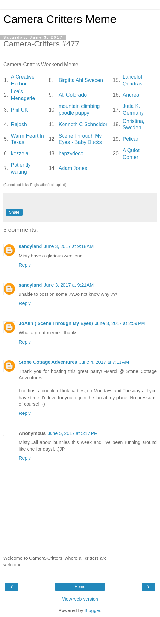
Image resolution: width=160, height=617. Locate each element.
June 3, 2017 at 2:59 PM (120, 323)
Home (80, 586)
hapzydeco (71, 153)
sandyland (30, 246)
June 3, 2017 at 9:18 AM (69, 246)
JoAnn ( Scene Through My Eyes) (56, 323)
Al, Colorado (73, 95)
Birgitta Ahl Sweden (81, 80)
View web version (80, 599)
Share (14, 212)
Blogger (92, 610)
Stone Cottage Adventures (48, 362)
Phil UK (19, 109)
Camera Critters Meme (59, 19)
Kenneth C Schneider (83, 124)
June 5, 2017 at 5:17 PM (73, 433)
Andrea (131, 95)
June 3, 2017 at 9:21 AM (69, 285)
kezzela (20, 153)
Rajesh (19, 124)
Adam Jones (73, 168)
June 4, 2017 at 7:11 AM (104, 362)
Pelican (131, 139)
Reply (25, 265)
